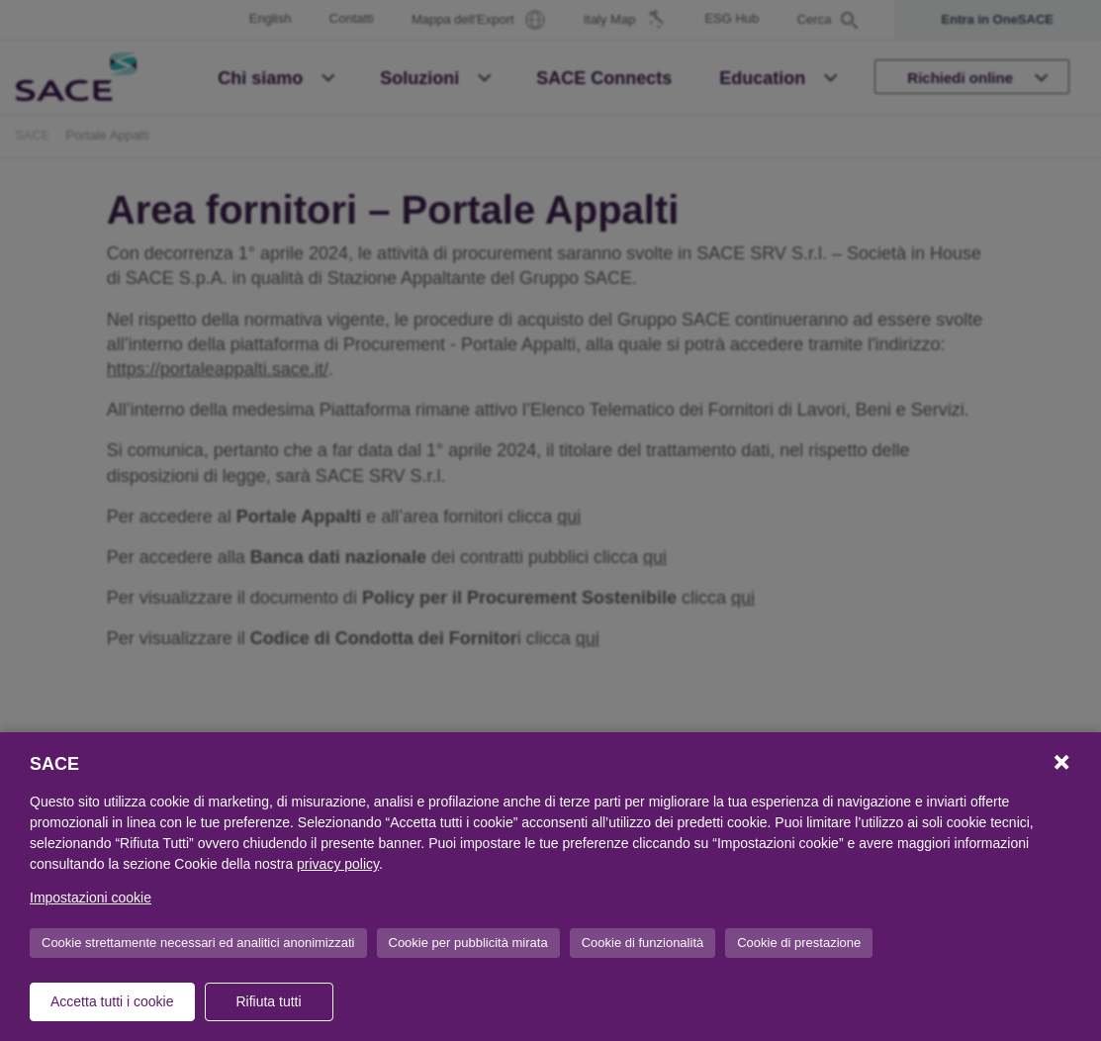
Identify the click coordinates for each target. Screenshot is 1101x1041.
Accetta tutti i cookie (112, 1001)
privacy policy (338, 864)
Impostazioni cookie (90, 897)
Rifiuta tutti (268, 1001)
